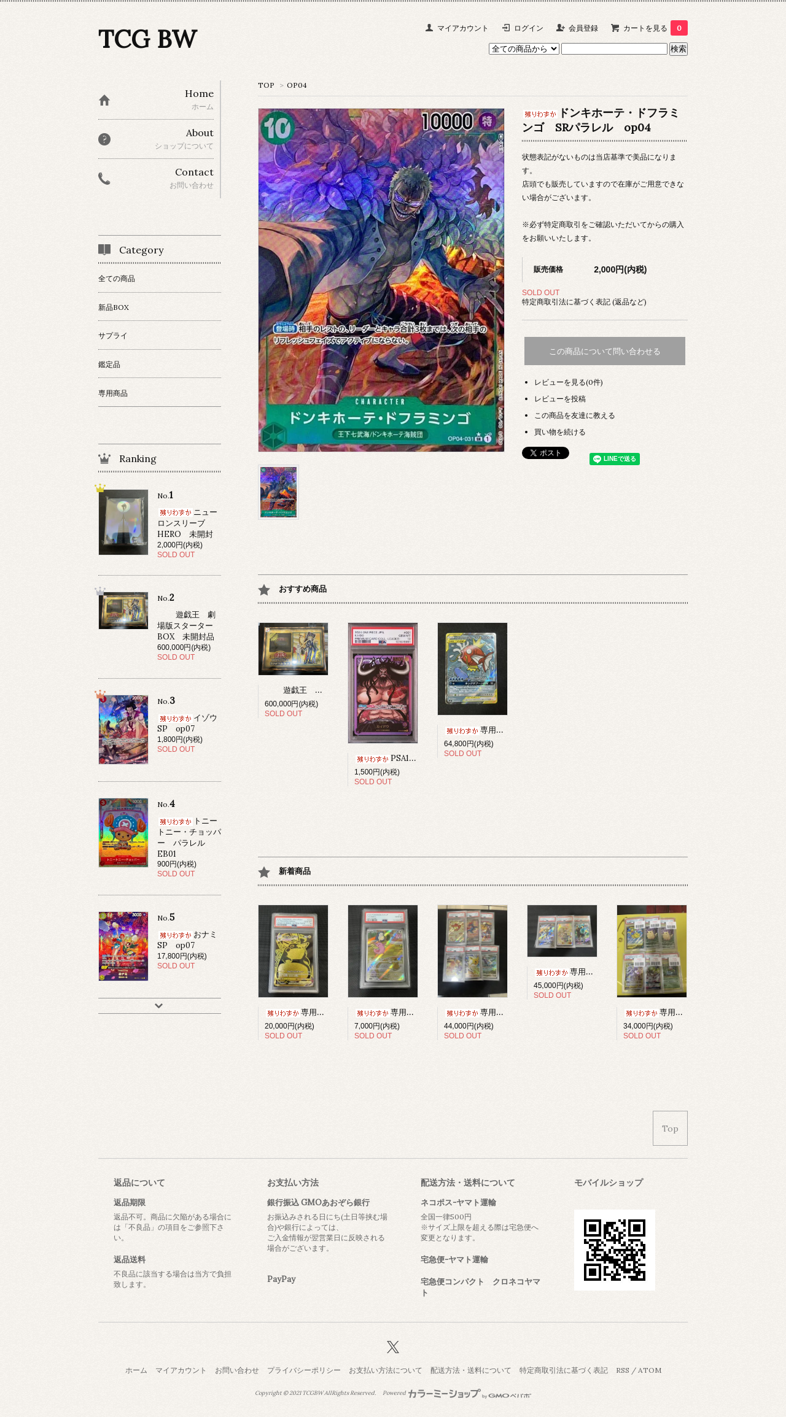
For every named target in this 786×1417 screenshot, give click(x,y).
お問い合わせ (237, 1370)
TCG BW (147, 39)
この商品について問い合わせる (605, 351)
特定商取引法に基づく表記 (563, 1370)
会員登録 (583, 28)
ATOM (649, 1370)
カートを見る (655, 28)
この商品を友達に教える (574, 415)
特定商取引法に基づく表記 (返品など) (584, 301)
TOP (266, 85)
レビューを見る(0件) (568, 382)
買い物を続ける (560, 431)
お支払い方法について (385, 1370)
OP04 (297, 85)
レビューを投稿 (560, 398)
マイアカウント (463, 28)
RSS (622, 1370)
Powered (457, 1393)
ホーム (136, 1370)
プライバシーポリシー (304, 1370)
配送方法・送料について (471, 1370)
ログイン (528, 28)
